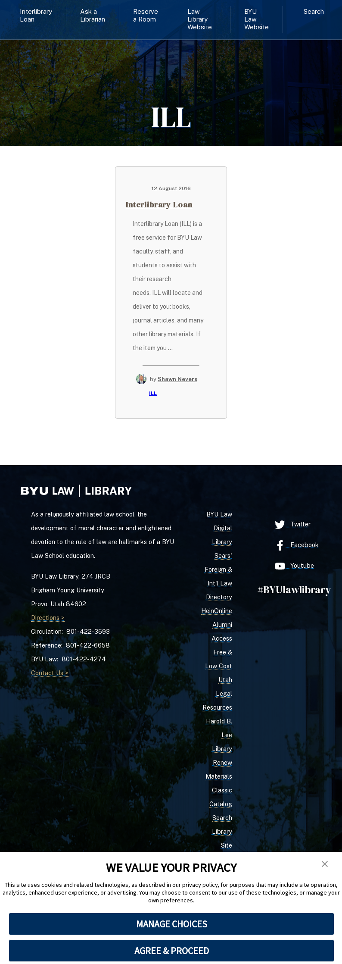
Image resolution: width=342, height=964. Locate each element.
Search (314, 11)
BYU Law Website (256, 19)
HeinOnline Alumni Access (216, 624)
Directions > (48, 617)
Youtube (294, 566)
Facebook (297, 545)
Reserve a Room (145, 15)
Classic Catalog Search (220, 803)
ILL (153, 393)
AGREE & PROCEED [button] (171, 951)
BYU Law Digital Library (219, 527)
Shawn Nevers (177, 379)
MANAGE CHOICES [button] (171, 924)
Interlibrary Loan (159, 204)
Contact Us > (49, 672)
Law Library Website (199, 19)
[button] (325, 864)
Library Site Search (222, 845)
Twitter (293, 525)
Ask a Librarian (92, 15)
